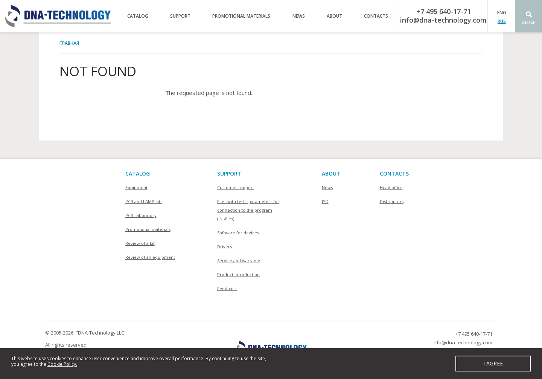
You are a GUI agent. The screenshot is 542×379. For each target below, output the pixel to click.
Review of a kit (140, 243)
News (298, 16)
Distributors (391, 201)
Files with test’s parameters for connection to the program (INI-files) (248, 210)
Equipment (136, 187)
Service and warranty (238, 260)
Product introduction (238, 274)
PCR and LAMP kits (143, 201)
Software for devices (238, 232)
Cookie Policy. (62, 364)
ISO (325, 201)
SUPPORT (229, 173)
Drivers (224, 246)
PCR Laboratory (141, 215)
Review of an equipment (150, 257)
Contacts (376, 16)
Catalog (137, 16)
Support (180, 16)
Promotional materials (241, 16)
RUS (502, 21)
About (334, 16)
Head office (391, 187)
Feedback (227, 288)
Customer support (235, 187)
